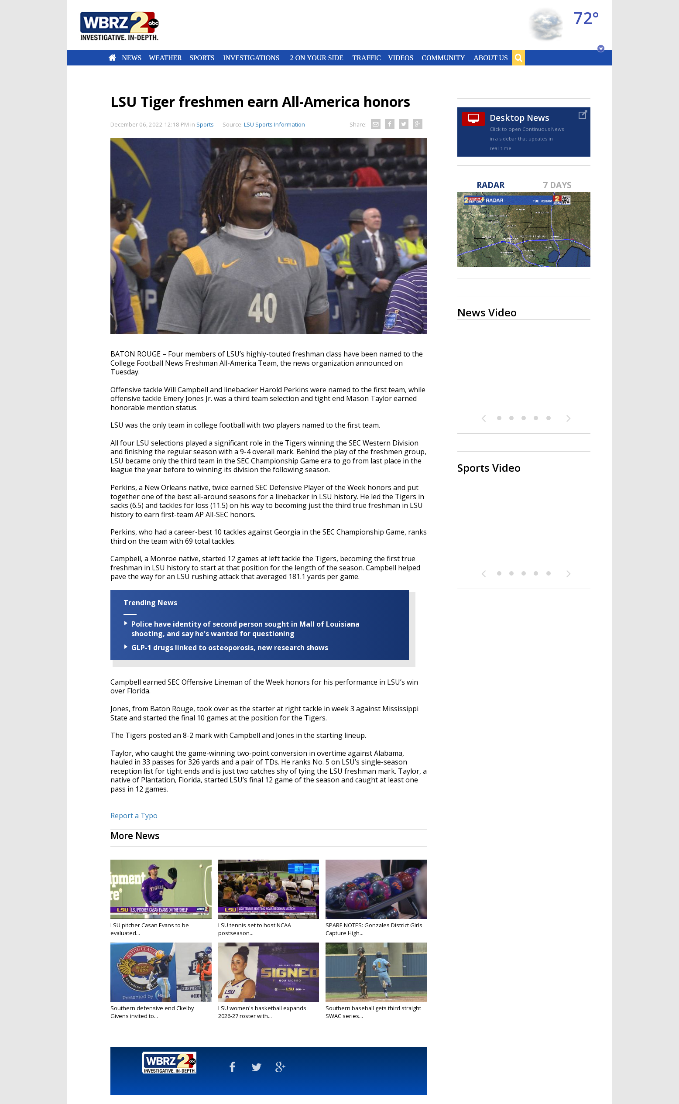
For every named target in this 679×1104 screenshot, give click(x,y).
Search (518, 57)
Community (443, 57)
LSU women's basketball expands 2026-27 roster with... (262, 1012)
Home (112, 57)
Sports (201, 57)
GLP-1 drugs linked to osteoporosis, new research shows (229, 647)
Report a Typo (134, 815)
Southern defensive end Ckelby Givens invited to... (152, 1012)
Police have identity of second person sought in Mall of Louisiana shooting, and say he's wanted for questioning (245, 628)
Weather (165, 57)
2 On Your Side (316, 57)
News (131, 57)
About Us (490, 57)
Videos (400, 57)
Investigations (251, 57)
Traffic (366, 57)
